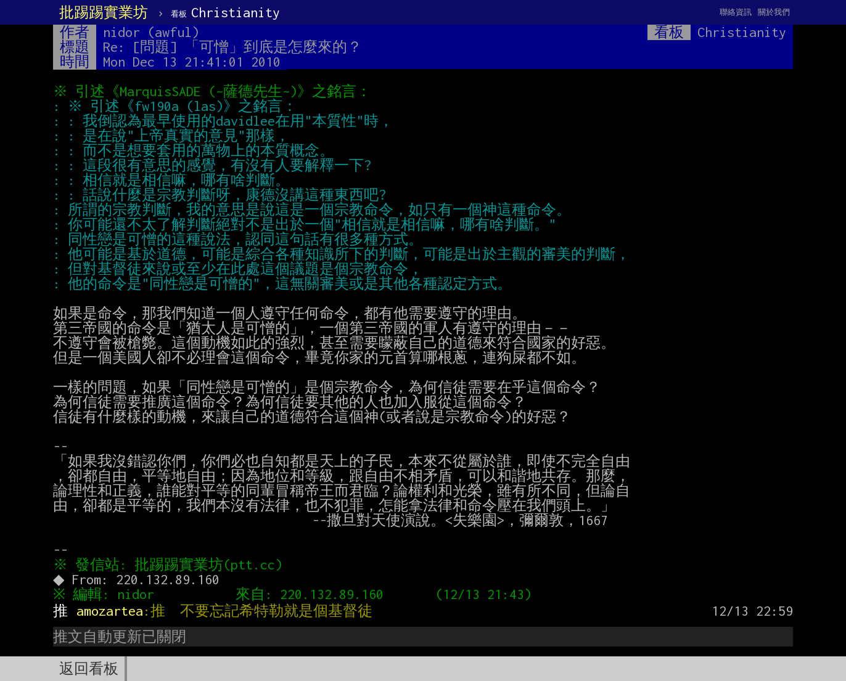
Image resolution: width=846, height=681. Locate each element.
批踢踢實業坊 (103, 12)
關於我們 (774, 12)
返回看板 (88, 669)
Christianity (225, 12)
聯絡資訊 (736, 12)
